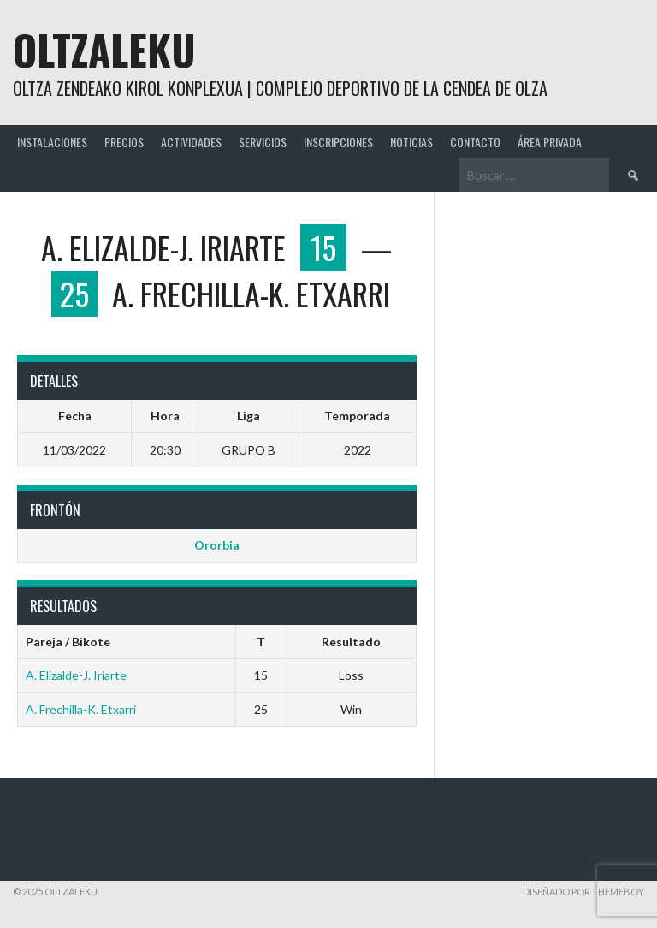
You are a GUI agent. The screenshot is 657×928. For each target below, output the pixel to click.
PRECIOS (124, 142)
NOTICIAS (411, 142)
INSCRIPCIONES (338, 142)
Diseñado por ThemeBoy (583, 891)
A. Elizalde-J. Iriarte (76, 675)
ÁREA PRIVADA (550, 142)
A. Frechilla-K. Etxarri (81, 709)
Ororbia (217, 545)
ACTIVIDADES (191, 142)
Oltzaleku (104, 49)
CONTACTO (475, 142)
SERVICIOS (263, 142)
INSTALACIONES (52, 142)
